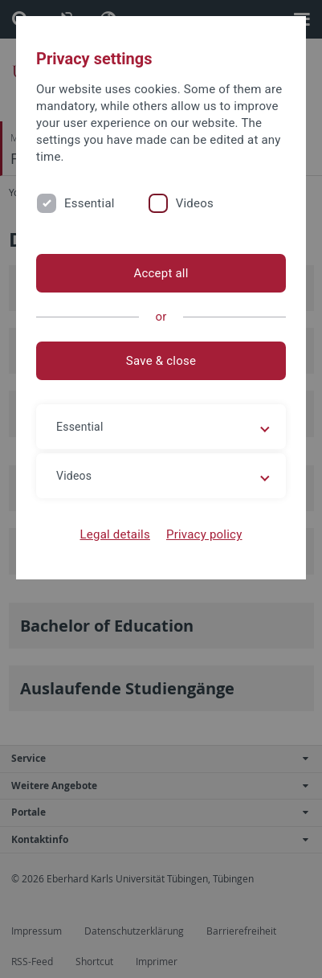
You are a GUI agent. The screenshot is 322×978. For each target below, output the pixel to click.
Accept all (160, 273)
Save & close (161, 361)
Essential (89, 203)
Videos (195, 203)
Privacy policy (204, 534)
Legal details (115, 534)
